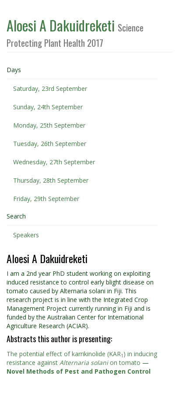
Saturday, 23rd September (50, 88)
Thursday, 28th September (50, 180)
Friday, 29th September (46, 198)
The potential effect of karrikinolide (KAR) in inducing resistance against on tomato (82, 358)
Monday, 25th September (49, 125)
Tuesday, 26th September (49, 143)
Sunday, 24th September (48, 107)
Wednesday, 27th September (54, 162)
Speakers (26, 235)
